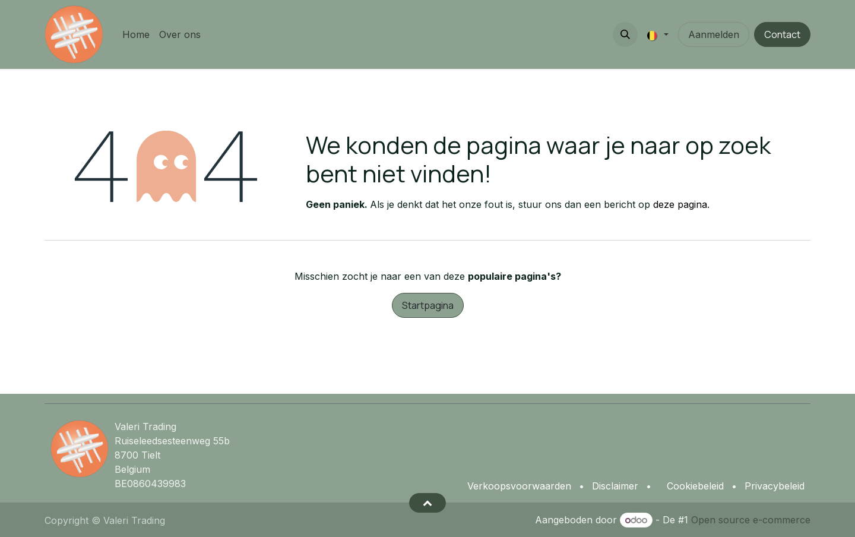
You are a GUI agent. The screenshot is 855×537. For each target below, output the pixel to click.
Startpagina (428, 305)
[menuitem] (136, 34)
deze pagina (680, 204)
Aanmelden (713, 34)
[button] (625, 34)
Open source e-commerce (750, 520)
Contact (782, 34)
